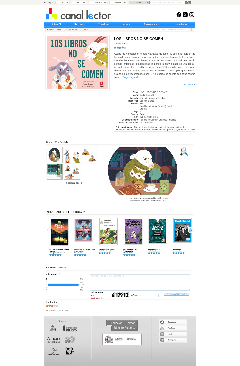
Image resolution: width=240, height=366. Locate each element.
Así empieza (189, 84)
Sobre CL (56, 24)
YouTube (171, 328)
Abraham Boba (177, 251)
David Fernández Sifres (106, 251)
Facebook (172, 322)
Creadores (104, 24)
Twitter (170, 334)
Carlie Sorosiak (121, 43)
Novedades (181, 24)
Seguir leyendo (131, 77)
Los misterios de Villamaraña (130, 250)
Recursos (79, 24)
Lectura (126, 24)
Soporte (117, 2)
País (78, 2)
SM (141, 103)
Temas (138, 2)
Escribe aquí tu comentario (140, 282)
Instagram (172, 340)
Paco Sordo (78, 253)
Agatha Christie (154, 249)
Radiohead (177, 249)
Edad (62, 2)
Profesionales (151, 24)
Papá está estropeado (107, 249)
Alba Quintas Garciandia (57, 253)
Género (98, 2)
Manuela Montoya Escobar (152, 98)
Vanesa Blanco (147, 101)
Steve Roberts (128, 253)
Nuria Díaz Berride (154, 251)
